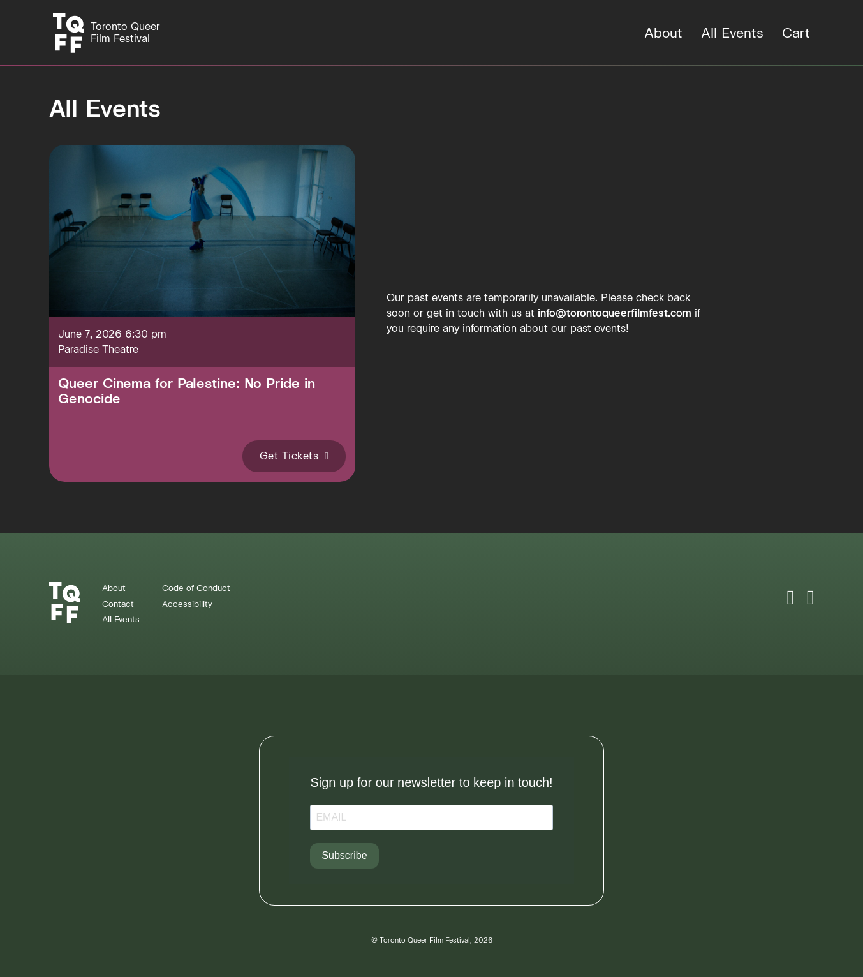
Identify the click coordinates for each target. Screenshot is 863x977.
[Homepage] (107, 33)
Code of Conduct (196, 588)
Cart (796, 32)
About (663, 33)
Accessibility (187, 604)
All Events (732, 33)
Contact (118, 604)
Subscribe (344, 855)
